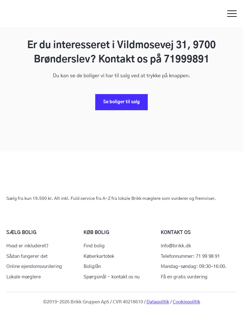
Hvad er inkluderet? (27, 246)
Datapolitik (157, 302)
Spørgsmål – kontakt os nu (112, 277)
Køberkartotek (99, 256)
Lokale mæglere (23, 277)
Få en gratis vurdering (184, 277)
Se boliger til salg (121, 102)
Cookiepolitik (186, 302)
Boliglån (92, 266)
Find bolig (94, 246)
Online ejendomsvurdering (34, 266)
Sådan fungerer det (26, 256)
